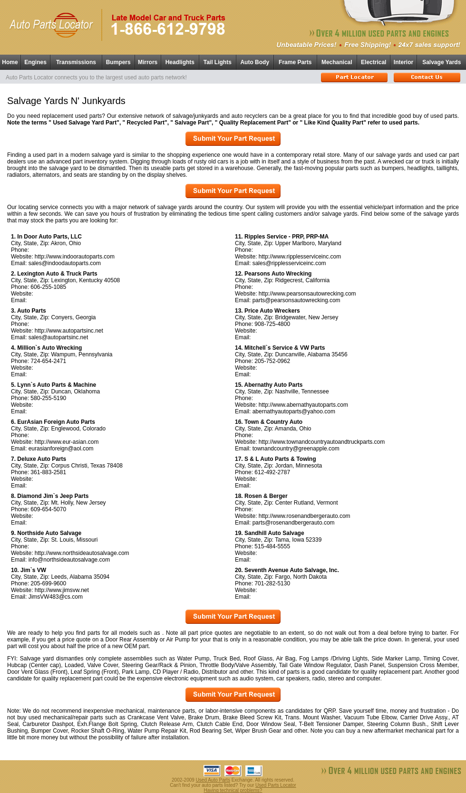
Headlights (179, 62)
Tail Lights (218, 62)
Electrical (373, 62)
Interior (403, 62)
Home (10, 62)
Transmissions (76, 62)
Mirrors (147, 62)
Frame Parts (295, 62)
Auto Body (254, 62)
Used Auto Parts (213, 780)
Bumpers (118, 62)
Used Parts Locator (275, 785)
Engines (35, 62)
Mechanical (336, 62)
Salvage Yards (441, 62)
